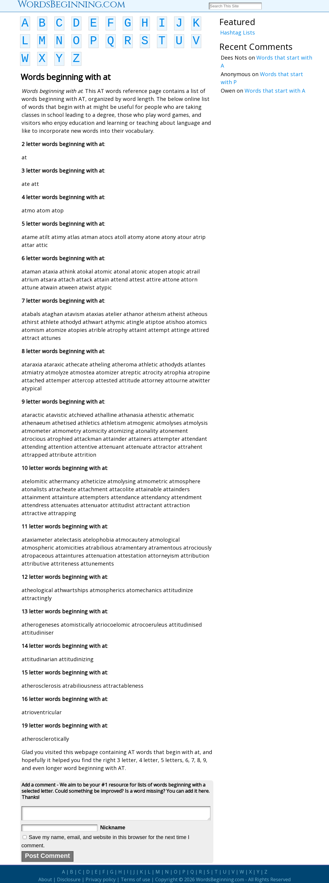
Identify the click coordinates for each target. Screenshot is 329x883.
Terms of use (135, 879)
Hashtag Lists (237, 32)
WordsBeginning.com (220, 879)
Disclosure (69, 879)
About (45, 879)
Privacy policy (101, 879)
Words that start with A (275, 90)
